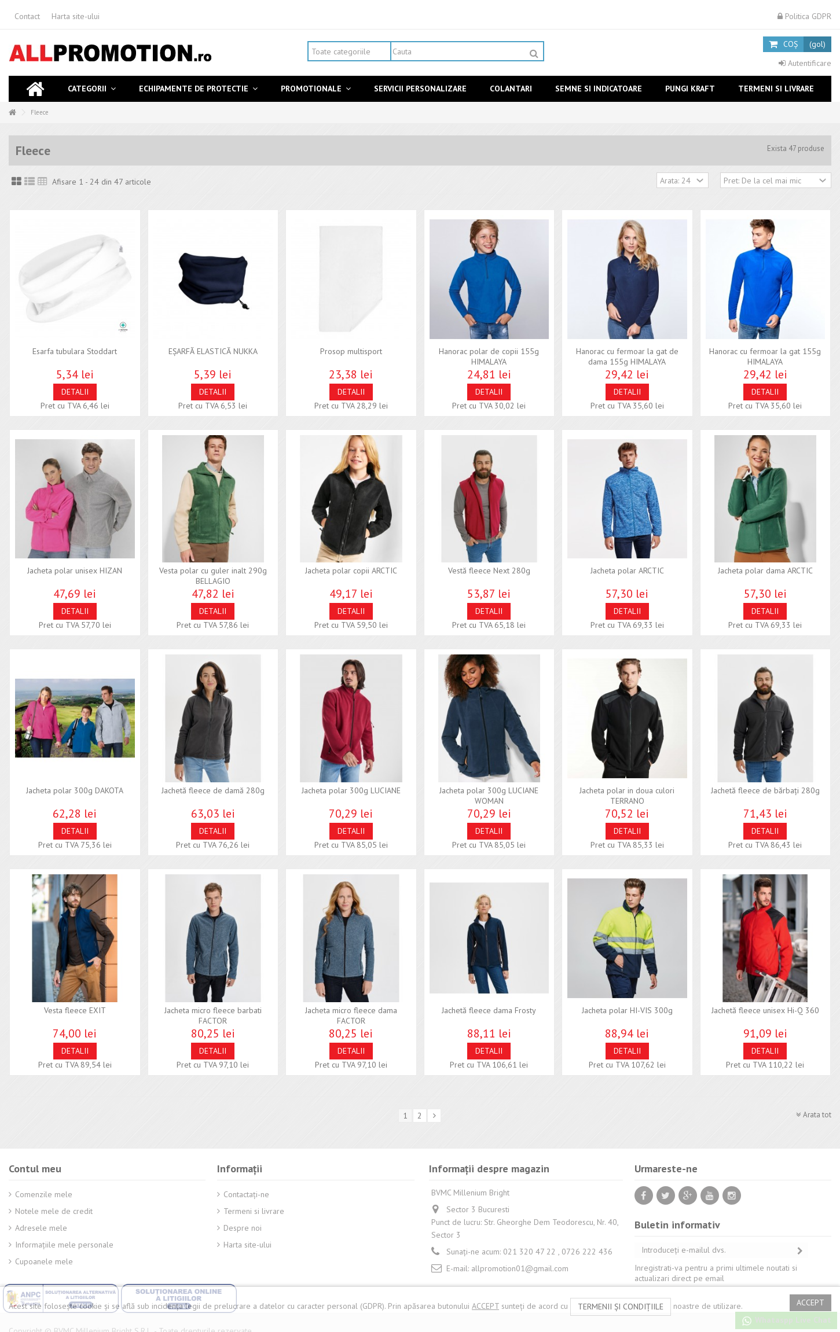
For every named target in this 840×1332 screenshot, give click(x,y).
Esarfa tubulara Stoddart (74, 351)
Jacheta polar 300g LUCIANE (351, 790)
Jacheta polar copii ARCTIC (351, 570)
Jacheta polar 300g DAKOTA (74, 790)
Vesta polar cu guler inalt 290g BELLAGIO (213, 575)
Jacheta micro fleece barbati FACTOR (213, 1015)
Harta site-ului (76, 16)
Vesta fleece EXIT (75, 1010)
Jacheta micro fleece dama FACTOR (351, 1015)
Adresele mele (41, 1228)
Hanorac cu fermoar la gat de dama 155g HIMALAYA (627, 356)
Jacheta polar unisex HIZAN (74, 570)
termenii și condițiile (620, 1306)
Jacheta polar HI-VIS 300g (627, 1010)
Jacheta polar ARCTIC (627, 570)
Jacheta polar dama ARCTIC (765, 570)
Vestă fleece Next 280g (489, 570)
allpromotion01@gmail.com (519, 1268)
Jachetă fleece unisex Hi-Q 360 (765, 1010)
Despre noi (242, 1228)
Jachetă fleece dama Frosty (489, 1010)
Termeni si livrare (253, 1211)
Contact (27, 16)
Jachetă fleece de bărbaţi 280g (765, 790)
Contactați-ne (246, 1194)
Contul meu (35, 1168)
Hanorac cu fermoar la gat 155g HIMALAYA (765, 356)
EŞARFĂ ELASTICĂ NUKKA (213, 351)
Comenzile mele (43, 1194)
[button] (91, 89)
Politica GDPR (804, 16)
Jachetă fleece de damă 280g (213, 790)
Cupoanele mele (44, 1261)
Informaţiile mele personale (64, 1244)
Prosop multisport (351, 351)
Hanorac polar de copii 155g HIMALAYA (489, 356)
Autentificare (805, 63)
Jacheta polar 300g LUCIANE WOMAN (488, 795)
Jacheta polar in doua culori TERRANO (626, 795)
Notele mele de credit (54, 1211)
